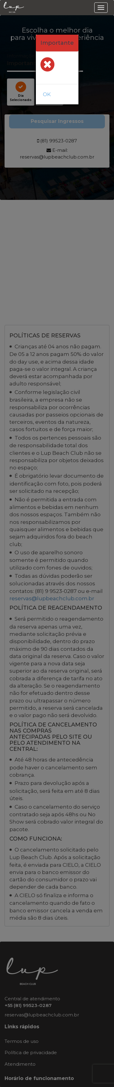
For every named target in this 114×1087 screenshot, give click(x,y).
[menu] (101, 7)
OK (47, 94)
